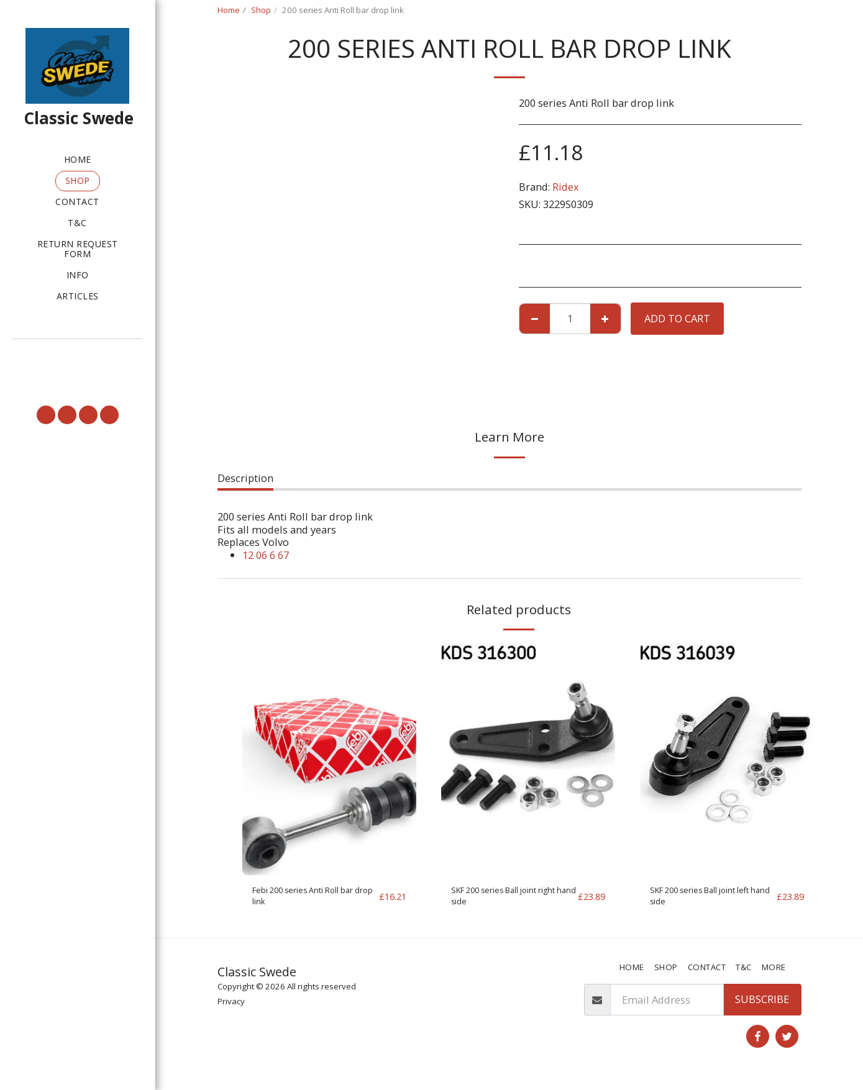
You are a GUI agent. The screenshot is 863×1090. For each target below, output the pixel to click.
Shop (261, 10)
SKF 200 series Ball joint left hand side (707, 900)
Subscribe (762, 1007)
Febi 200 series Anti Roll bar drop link (309, 900)
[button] (77, 356)
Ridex (565, 186)
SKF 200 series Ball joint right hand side (508, 900)
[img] (329, 758)
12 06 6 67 (265, 555)
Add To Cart (677, 318)
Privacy (231, 1008)
